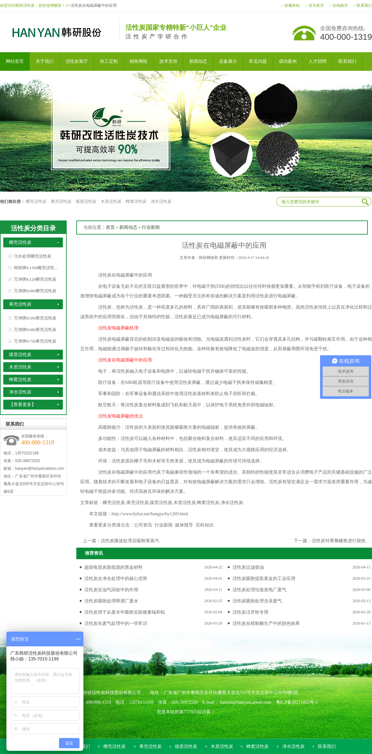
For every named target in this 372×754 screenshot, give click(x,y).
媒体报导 (184, 525)
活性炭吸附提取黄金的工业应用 (263, 578)
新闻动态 (128, 227)
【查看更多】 (22, 404)
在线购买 (340, 5)
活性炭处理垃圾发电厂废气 (259, 589)
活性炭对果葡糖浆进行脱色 (339, 540)
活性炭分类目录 (33, 228)
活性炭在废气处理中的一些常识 (115, 623)
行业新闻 (151, 227)
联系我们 (364, 5)
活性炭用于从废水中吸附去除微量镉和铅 (124, 612)
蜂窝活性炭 (136, 201)
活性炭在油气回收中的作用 (111, 589)
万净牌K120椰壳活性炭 (35, 279)
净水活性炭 (161, 201)
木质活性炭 (111, 201)
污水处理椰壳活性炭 (32, 256)
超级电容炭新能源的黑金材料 (113, 567)
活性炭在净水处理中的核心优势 (115, 578)
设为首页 (316, 5)
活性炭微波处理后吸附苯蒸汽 (130, 540)
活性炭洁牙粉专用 (250, 612)
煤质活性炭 (86, 201)
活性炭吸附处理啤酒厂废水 (111, 601)
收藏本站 (292, 5)
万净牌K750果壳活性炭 (35, 341)
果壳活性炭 (61, 201)
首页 (110, 227)
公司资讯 (143, 525)
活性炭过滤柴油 (248, 567)
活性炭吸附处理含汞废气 (257, 601)
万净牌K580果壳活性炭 (35, 318)
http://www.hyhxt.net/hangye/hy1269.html (150, 513)
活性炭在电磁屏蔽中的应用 (94, 5)
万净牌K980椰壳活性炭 (35, 290)
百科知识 (205, 525)
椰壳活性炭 (36, 201)
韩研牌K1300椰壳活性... (35, 267)
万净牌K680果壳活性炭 (35, 329)
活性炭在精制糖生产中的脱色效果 (266, 623)
